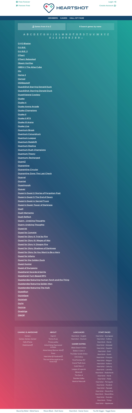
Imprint (53, 336)
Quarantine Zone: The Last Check (35, 173)
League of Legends (79, 369)
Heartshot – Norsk (104, 376)
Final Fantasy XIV (78, 360)
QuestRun (23, 292)
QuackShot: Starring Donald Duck (35, 91)
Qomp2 (21, 79)
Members (53, 18)
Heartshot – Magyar (104, 360)
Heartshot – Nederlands (104, 373)
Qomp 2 (22, 75)
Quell (20, 209)
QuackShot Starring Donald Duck (35, 87)
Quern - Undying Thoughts (31, 221)
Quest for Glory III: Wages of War (34, 240)
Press (53, 353)
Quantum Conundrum (29, 134)
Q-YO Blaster (24, 43)
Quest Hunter (25, 264)
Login (112, 2)
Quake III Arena (26, 122)
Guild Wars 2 (79, 366)
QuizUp (22, 307)
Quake (21, 98)
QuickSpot (23, 295)
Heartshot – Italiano (104, 363)
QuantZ (22, 162)
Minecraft (78, 372)
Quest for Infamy (26, 256)
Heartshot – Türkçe (104, 400)
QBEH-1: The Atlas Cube (30, 67)
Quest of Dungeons (27, 268)
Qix (19, 71)
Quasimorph (24, 185)
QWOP (21, 315)
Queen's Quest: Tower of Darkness (35, 205)
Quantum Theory (26, 154)
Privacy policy (53, 342)
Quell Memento (26, 213)
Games (63, 18)
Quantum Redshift (27, 142)
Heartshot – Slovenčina (104, 391)
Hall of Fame (77, 18)
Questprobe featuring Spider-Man (35, 284)
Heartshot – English (78, 336)
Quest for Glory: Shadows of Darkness (37, 248)
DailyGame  (28, 345)
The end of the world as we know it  (53, 360)
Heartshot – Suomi (104, 354)
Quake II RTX (24, 118)
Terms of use (53, 339)
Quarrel (22, 177)
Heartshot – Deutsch (78, 339)
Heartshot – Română (104, 385)
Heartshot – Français (104, 357)
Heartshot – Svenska (104, 397)
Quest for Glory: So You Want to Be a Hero (39, 252)
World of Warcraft (78, 381)
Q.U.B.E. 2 (23, 51)
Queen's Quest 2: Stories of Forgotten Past (39, 193)
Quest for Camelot (27, 232)
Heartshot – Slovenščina (104, 394)
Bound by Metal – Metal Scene (28, 411)
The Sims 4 (79, 375)
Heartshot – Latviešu (104, 370)
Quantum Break (26, 130)
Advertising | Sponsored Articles (53, 346)
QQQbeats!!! (24, 83)
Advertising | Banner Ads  (53, 350)
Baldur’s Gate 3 (79, 351)
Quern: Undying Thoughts (31, 225)
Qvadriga (22, 311)
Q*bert (21, 55)
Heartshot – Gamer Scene (78, 411)
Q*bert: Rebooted (27, 59)
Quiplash (22, 299)
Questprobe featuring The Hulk (34, 288)
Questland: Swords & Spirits (32, 272)
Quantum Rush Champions (32, 150)
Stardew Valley (78, 378)
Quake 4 (22, 102)
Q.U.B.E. (22, 47)
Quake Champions (27, 110)
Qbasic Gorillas (25, 63)
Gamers (27, 336)
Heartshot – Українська (104, 403)
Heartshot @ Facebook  (53, 356)
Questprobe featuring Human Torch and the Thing (43, 280)
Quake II (22, 114)
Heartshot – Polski (104, 379)
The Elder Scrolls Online (78, 354)
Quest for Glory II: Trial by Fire (33, 236)
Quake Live (23, 126)
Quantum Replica (27, 146)
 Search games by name (90, 26)
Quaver (21, 189)
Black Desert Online (78, 348)
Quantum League (27, 138)
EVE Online (79, 357)
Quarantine (23, 165)
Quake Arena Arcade (28, 106)
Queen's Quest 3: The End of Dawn (35, 197)
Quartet (22, 181)
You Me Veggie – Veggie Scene (104, 411)
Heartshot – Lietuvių (104, 366)
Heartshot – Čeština (104, 339)
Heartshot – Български (104, 336)
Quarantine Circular (28, 169)
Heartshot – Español (104, 348)
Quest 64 (22, 228)
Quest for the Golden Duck (31, 260)
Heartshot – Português (104, 382)
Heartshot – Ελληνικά (104, 345)
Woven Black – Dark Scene (53, 411)
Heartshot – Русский (104, 388)
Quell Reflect (24, 217)
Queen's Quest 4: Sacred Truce (33, 201)
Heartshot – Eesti (104, 351)
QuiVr (21, 303)
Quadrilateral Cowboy (29, 95)
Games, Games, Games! (27, 339)
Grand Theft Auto (78, 363)
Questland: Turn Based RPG (32, 276)
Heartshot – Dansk (104, 342)
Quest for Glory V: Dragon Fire (33, 244)
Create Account (107, 5)
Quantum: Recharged (29, 158)
